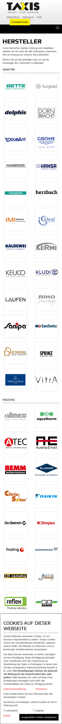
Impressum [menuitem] (28, 17)
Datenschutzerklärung (14, 689)
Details (7, 715)
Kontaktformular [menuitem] (20, 22)
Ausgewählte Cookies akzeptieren (38, 717)
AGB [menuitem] (39, 17)
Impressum (41, 689)
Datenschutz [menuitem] (13, 17)
